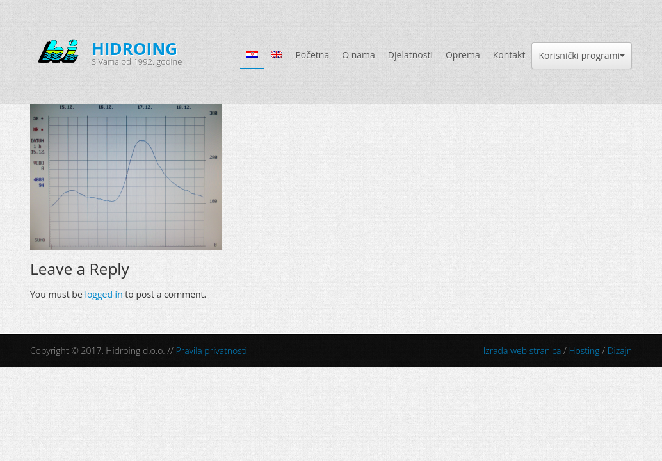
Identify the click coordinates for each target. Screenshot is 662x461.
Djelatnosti (410, 55)
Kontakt (509, 55)
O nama (358, 55)
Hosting (584, 350)
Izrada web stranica (522, 350)
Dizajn (620, 350)
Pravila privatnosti (211, 350)
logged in (103, 294)
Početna (312, 55)
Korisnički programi (581, 55)
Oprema (463, 55)
